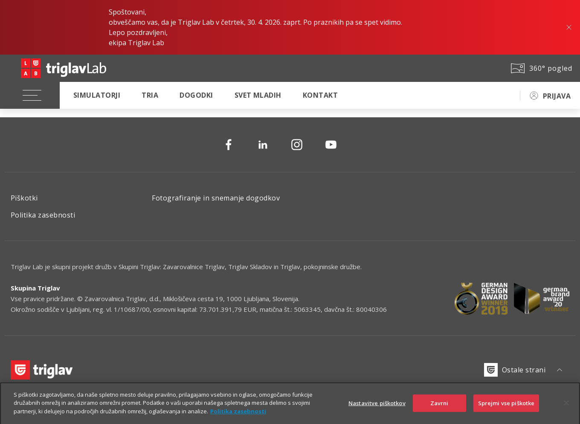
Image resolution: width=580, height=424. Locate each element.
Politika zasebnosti (43, 215)
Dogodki (196, 95)
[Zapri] (566, 407)
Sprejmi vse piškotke (506, 407)
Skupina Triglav (35, 288)
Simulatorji (96, 95)
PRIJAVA (557, 96)
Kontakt (320, 95)
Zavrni (439, 407)
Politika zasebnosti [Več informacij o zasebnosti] (238, 416)
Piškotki (24, 198)
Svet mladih (258, 95)
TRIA (150, 95)
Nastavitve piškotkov (377, 407)
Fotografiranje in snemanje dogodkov (216, 198)
